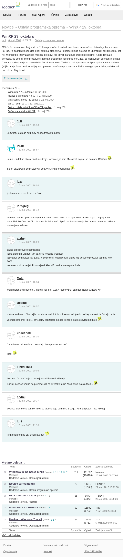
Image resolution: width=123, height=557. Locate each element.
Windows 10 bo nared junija (26, 471)
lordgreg (23, 206)
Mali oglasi (38, 15)
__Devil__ (101, 495)
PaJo (20, 145)
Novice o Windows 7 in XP (22, 95)
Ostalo (88, 14)
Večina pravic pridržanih (56, 545)
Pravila (7, 545)
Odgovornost (91, 545)
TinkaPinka (24, 367)
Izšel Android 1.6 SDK (23, 495)
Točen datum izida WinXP (22, 111)
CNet (4, 47)
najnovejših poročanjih (100, 58)
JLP (19, 121)
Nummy (100, 472)
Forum (22, 14)
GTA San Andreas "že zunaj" (23, 99)
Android (33, 502)
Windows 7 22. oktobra (20, 92)
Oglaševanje (10, 551)
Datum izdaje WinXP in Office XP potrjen (30, 107)
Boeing (22, 302)
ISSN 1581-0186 (93, 551)
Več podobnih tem (11, 535)
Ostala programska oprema (49, 40)
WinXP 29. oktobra (18, 36)
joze (20, 181)
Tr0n (98, 519)
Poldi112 (100, 484)
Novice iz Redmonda (22, 483)
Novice (7, 14)
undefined (24, 332)
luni (19, 421)
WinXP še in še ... (17, 103)
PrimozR (13, 499)
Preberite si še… (11, 88)
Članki (55, 15)
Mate (20, 278)
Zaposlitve (71, 14)
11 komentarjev (13, 78)
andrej (21, 238)
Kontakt (48, 551)
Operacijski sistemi (39, 478)
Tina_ (98, 507)
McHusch (13, 475)
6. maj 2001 (14, 40)
